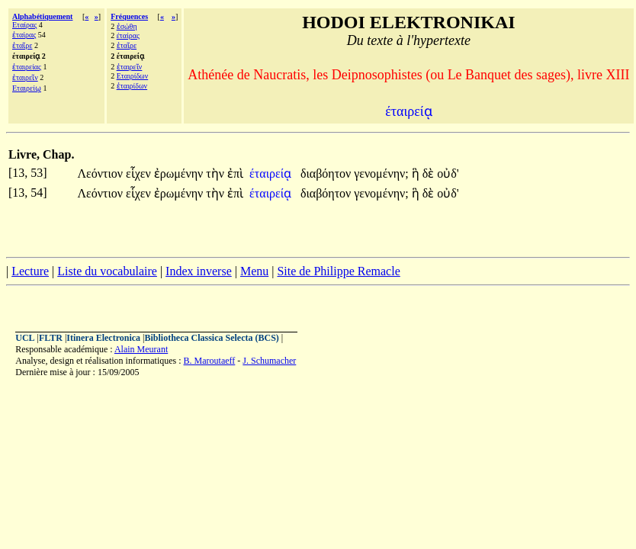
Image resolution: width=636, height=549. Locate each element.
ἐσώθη (127, 26)
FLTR (51, 337)
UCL (24, 337)
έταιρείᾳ (271, 173)
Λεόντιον (101, 173)
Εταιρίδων (133, 76)
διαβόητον (327, 173)
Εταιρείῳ (26, 88)
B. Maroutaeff (210, 360)
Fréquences (129, 16)
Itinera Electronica (103, 337)
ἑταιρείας (26, 67)
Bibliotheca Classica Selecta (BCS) (212, 337)
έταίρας (128, 35)
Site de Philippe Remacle (338, 271)
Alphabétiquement (42, 16)
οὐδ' (447, 173)
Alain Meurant (141, 349)
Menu (254, 271)
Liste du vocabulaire (107, 271)
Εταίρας (24, 25)
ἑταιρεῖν (25, 77)
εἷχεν (140, 173)
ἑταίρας (24, 34)
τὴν (216, 173)
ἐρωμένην (180, 173)
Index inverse (198, 271)
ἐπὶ (235, 173)
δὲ (430, 173)
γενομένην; (381, 173)
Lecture (30, 271)
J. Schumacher (269, 360)
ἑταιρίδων (132, 86)
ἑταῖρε (22, 45)
